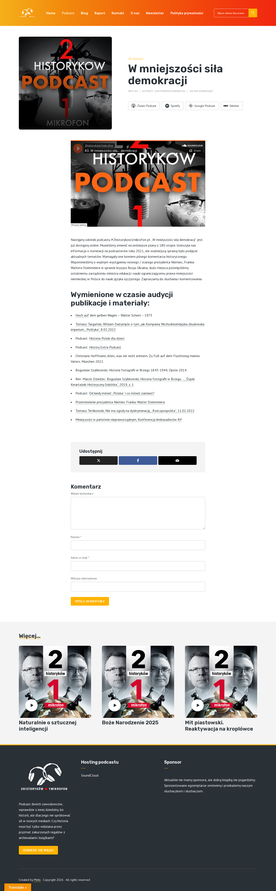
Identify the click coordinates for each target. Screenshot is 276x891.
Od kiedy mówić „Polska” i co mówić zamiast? (121, 393)
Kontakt (118, 13)
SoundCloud (89, 775)
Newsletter (155, 13)
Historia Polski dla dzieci (106, 338)
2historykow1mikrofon (169, 91)
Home (50, 13)
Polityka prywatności (186, 13)
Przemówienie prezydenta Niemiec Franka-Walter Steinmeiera (120, 402)
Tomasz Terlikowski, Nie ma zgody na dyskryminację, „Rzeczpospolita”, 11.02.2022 (134, 410)
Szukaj (253, 13)
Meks (37, 880)
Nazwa (76, 537)
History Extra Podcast (105, 347)
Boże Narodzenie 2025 (130, 723)
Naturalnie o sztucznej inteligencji (47, 726)
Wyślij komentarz (90, 601)
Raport (100, 13)
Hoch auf (82, 315)
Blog (84, 13)
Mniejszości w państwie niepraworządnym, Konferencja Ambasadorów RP (128, 419)
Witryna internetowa (84, 578)
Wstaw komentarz (201, 91)
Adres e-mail (80, 558)
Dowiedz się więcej (38, 850)
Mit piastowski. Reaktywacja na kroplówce (219, 726)
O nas (135, 13)
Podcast (68, 13)
